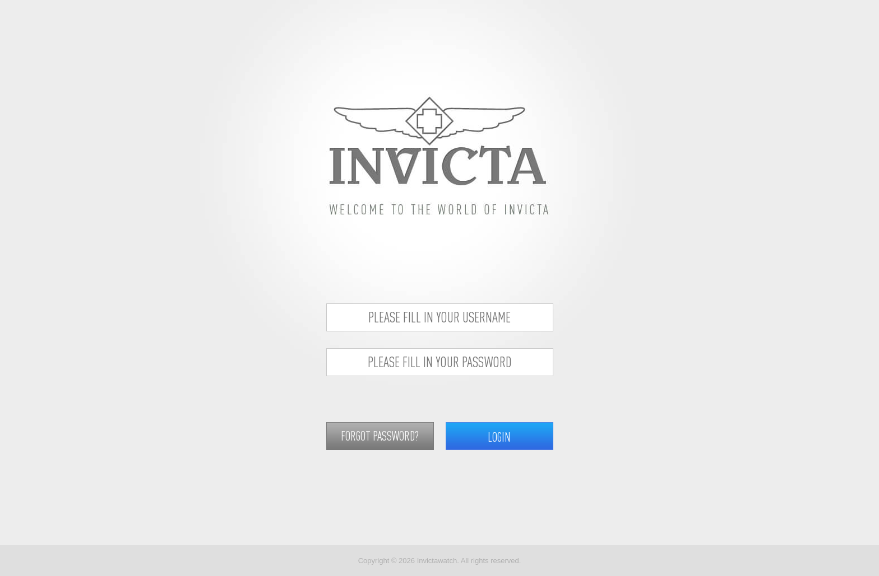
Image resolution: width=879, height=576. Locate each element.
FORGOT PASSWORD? (380, 436)
